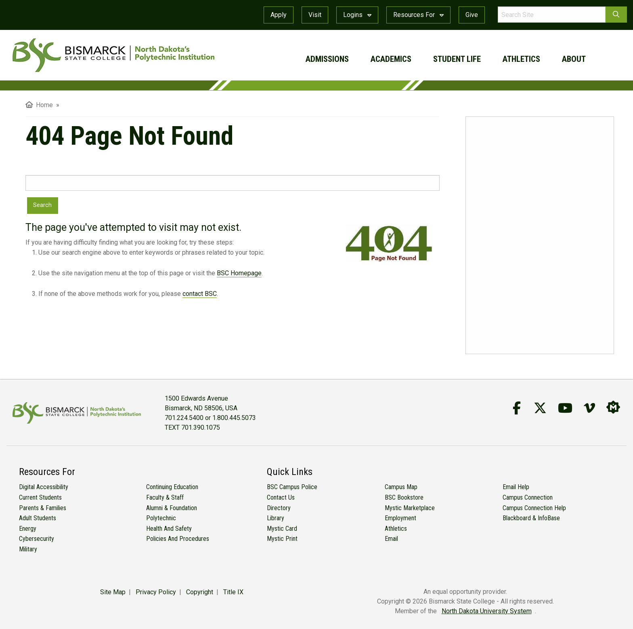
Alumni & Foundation (171, 508)
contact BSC (199, 294)
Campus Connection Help (534, 508)
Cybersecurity (36, 538)
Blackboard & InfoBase (531, 518)
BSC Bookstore (404, 497)
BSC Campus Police (292, 487)
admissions (327, 59)
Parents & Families (42, 508)
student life (457, 59)
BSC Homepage (239, 273)
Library (275, 518)
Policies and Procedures (177, 538)
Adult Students (37, 518)
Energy (27, 528)
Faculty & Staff (165, 497)
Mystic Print (282, 538)
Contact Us (281, 497)
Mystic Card (282, 528)
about (574, 59)
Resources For (418, 15)
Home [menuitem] (39, 105)
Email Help (516, 487)
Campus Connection (528, 497)
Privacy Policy (156, 592)
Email (391, 538)
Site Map (113, 592)
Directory (279, 508)
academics (391, 59)
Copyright (199, 592)
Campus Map (401, 487)
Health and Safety (169, 528)
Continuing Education (172, 487)
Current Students (40, 497)
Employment (400, 518)
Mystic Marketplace (410, 508)
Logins (357, 15)
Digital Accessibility (43, 487)
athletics (521, 59)
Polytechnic (161, 518)
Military (28, 549)
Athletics (396, 528)
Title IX (233, 592)
